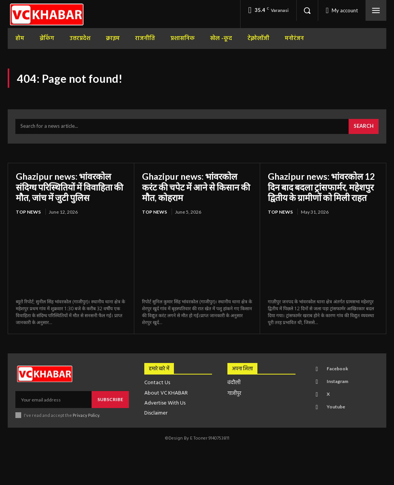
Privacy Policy (86, 427)
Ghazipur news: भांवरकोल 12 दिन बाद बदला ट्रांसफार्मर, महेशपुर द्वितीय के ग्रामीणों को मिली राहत (317, 193)
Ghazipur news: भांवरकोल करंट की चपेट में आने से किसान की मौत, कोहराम (192, 188)
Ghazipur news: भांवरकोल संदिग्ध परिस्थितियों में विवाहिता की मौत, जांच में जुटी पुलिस (66, 188)
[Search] (364, 128)
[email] (53, 411)
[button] (307, 10)
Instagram (337, 393)
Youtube (335, 419)
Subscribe (110, 412)
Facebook (337, 381)
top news (28, 213)
